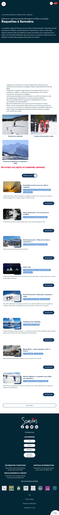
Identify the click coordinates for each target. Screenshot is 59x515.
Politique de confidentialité (29, 499)
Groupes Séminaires (29, 451)
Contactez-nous (29, 428)
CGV (29, 491)
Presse (29, 441)
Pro (29, 437)
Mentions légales (29, 495)
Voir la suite (29, 401)
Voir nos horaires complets (29, 477)
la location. (45, 103)
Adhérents (29, 445)
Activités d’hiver (21, 14)
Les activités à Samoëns (8, 14)
